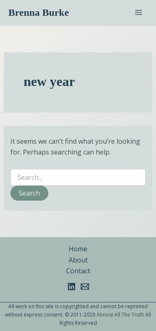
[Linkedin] (71, 286)
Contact (78, 270)
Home (78, 248)
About (78, 260)
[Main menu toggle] (138, 12)
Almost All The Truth (120, 314)
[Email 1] (85, 286)
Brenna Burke (38, 12)
